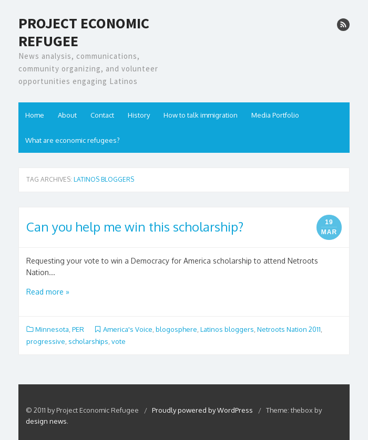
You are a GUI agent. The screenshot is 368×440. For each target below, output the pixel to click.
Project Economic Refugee (83, 32)
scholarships (88, 341)
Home (34, 115)
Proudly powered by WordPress (203, 410)
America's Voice (127, 329)
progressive (45, 341)
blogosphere (176, 329)
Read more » (47, 291)
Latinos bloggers (227, 329)
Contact (102, 115)
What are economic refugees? (72, 140)
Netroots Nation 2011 (289, 329)
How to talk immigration (200, 115)
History (139, 115)
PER (78, 329)
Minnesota (52, 329)
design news (46, 421)
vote (118, 341)
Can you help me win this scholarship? (134, 226)
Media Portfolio (275, 115)
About (67, 115)
